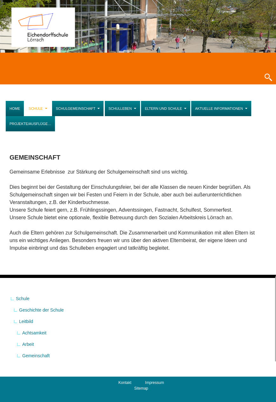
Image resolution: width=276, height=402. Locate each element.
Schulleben (120, 108)
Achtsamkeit (34, 332)
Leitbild (26, 321)
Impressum (154, 382)
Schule (36, 108)
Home (15, 108)
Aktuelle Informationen (219, 108)
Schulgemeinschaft (76, 108)
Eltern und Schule (163, 108)
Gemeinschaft (36, 355)
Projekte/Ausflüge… (30, 124)
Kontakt (124, 382)
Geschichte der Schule (41, 310)
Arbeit (28, 344)
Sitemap (141, 388)
